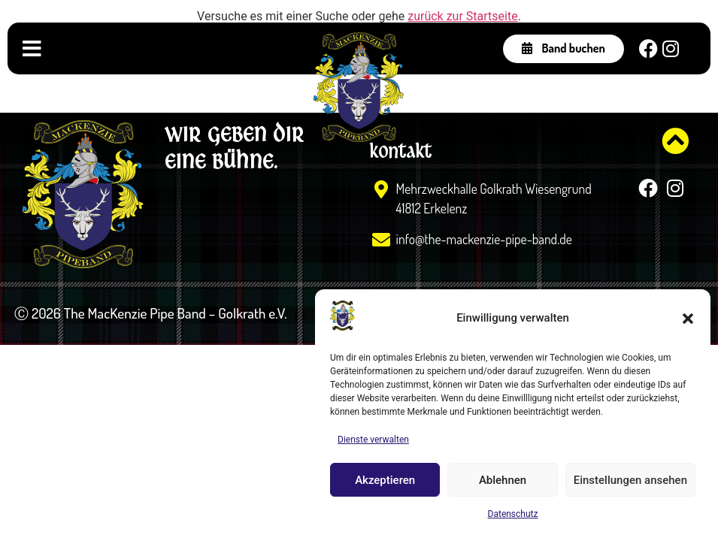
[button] (687, 318)
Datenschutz (513, 514)
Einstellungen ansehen (630, 480)
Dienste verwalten (373, 439)
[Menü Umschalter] (32, 48)
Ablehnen (502, 480)
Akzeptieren (385, 480)
